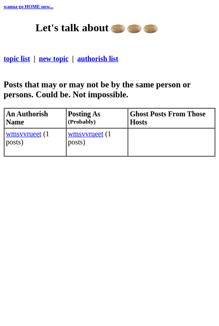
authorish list (98, 58)
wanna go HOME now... (29, 6)
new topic (53, 58)
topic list (17, 58)
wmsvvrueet (23, 134)
